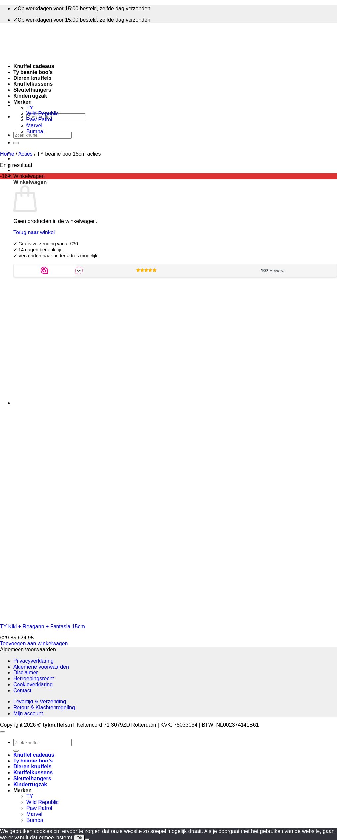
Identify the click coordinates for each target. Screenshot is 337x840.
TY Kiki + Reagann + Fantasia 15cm (42, 626)
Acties (25, 154)
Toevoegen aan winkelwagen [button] (34, 643)
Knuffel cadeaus (33, 66)
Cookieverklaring (33, 684)
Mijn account (28, 713)
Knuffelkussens (33, 84)
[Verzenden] (16, 143)
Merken (22, 102)
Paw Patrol (39, 119)
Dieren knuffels (32, 78)
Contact (22, 690)
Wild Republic (42, 113)
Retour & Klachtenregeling (44, 707)
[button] (29, 176)
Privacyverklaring (33, 661)
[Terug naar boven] (2, 732)
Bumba (34, 131)
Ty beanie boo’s (33, 72)
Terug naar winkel (34, 232)
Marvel (34, 125)
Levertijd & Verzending (39, 701)
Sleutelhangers (32, 90)
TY (29, 107)
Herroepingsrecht (33, 678)
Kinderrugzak (30, 96)
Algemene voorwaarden (41, 666)
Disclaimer (25, 672)
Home (7, 154)
